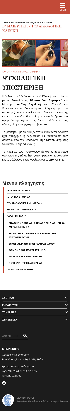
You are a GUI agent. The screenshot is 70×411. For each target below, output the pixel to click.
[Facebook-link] (4, 383)
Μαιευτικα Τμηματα (20, 209)
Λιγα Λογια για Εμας (19, 190)
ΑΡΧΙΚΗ (5, 71)
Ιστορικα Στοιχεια (18, 196)
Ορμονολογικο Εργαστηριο (27, 250)
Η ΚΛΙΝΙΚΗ (16, 71)
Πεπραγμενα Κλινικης (21, 269)
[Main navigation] (62, 7)
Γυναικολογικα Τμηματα (23, 203)
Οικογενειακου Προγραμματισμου (32, 243)
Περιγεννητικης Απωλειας (25, 263)
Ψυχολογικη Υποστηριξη (25, 256)
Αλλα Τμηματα (30, 71)
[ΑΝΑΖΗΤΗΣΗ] (15, 336)
